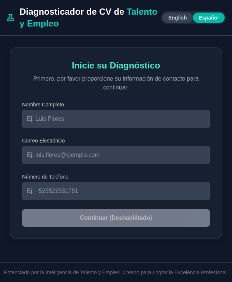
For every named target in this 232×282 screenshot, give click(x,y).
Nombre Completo (43, 104)
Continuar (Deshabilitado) (116, 218)
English (177, 18)
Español (209, 18)
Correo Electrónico (43, 141)
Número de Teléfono (45, 177)
